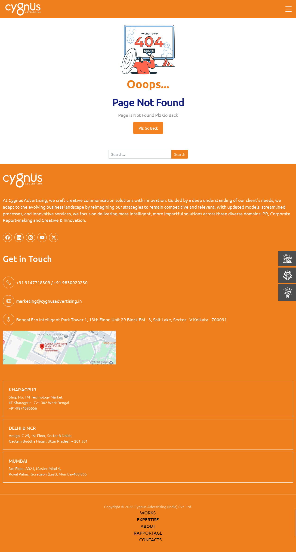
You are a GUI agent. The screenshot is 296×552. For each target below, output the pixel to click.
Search (179, 154)
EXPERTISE (148, 519)
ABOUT (148, 526)
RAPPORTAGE (148, 533)
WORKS (148, 512)
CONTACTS (150, 539)
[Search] (140, 154)
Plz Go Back (148, 128)
